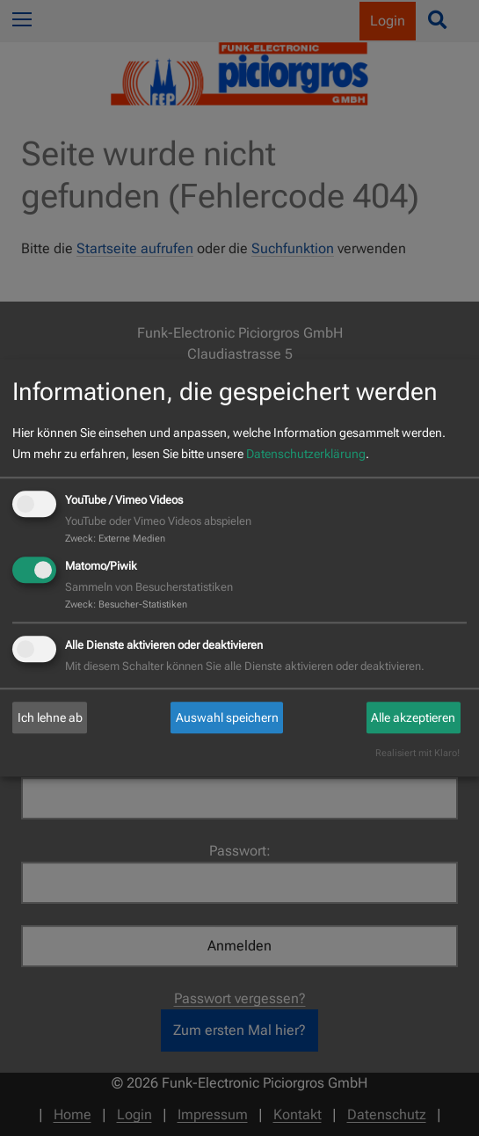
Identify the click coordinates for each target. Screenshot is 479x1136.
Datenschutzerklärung (306, 454)
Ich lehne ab (50, 717)
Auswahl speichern (227, 717)
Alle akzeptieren (413, 717)
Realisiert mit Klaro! (417, 754)
